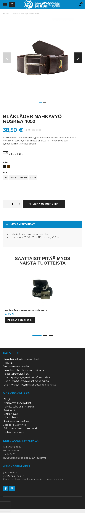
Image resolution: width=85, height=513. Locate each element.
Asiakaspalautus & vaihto (18, 421)
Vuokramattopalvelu (16, 366)
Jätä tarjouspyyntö (14, 425)
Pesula (7, 363)
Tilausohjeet (10, 417)
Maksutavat (10, 414)
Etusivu (6, 14)
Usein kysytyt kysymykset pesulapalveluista (29, 384)
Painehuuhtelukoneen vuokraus (23, 370)
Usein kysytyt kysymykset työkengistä (26, 381)
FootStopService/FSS (16, 373)
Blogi (6, 399)
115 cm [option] (23, 177)
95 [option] (6, 177)
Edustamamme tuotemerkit (20, 428)
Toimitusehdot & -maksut (18, 406)
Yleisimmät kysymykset (17, 403)
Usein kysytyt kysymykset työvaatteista (26, 377)
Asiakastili (9, 410)
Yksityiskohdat (23, 224)
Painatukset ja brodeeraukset (21, 359)
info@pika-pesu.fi (13, 476)
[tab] (42, 224)
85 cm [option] (13, 177)
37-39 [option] (33, 177)
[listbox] (42, 167)
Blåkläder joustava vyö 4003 (26, 310)
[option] (4, 166)
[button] (78, 57)
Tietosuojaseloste (13, 432)
